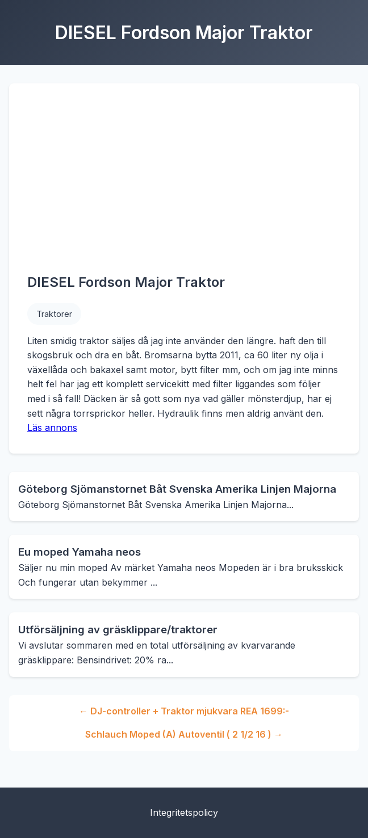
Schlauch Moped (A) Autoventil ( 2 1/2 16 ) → (184, 734)
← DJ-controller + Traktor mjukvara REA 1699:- (184, 711)
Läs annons (52, 427)
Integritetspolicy (184, 812)
